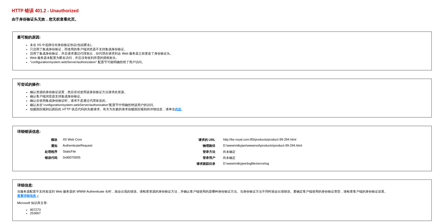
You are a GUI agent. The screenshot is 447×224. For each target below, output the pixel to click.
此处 (178, 109)
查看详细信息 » (27, 195)
